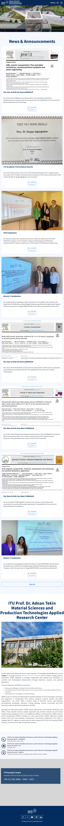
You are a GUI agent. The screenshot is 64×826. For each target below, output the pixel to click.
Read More (32, 110)
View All (32, 584)
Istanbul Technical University (31, 676)
